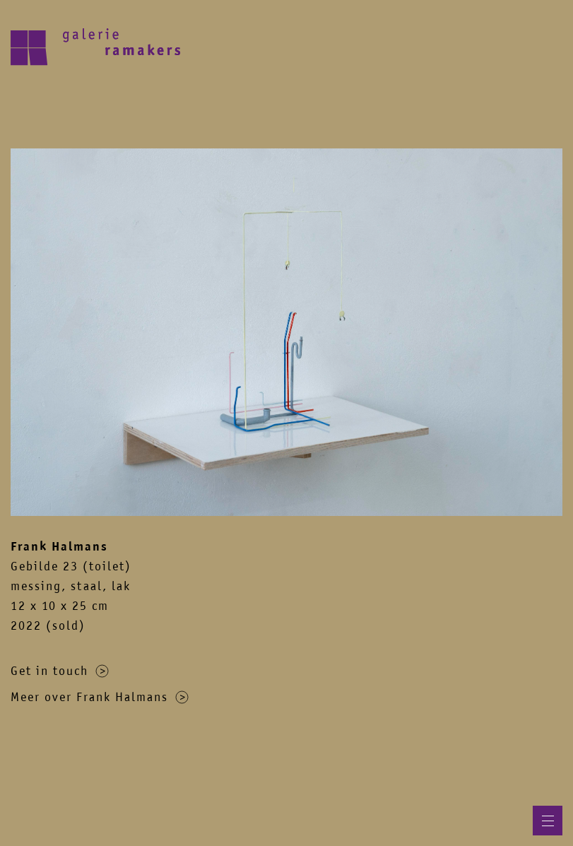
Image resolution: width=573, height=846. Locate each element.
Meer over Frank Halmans (100, 697)
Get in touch (60, 671)
